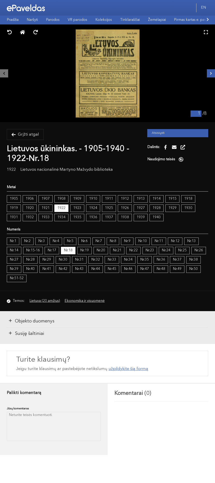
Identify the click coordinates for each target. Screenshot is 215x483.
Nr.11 (159, 241)
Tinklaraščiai (130, 20)
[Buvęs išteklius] (4, 73)
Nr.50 (193, 269)
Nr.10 (142, 241)
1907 (45, 199)
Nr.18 (68, 250)
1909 (77, 199)
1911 (109, 199)
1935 (77, 217)
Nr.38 (193, 260)
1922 (61, 208)
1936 (93, 217)
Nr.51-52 (17, 278)
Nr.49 (177, 269)
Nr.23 (149, 250)
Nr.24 (166, 250)
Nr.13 (191, 241)
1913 (141, 199)
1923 (77, 208)
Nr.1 (13, 241)
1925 (109, 208)
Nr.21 (117, 250)
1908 (61, 199)
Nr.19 (84, 250)
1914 (156, 199)
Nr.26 (198, 250)
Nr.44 (95, 269)
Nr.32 (95, 260)
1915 (172, 199)
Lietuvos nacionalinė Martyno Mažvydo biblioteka (66, 170)
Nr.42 (63, 269)
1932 (30, 217)
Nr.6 (84, 241)
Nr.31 (79, 260)
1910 (93, 199)
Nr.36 (161, 260)
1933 (45, 217)
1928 (156, 208)
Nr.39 (14, 269)
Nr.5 (70, 241)
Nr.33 (112, 260)
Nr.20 (101, 250)
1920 (30, 208)
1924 (93, 208)
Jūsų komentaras (18, 408)
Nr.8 (113, 241)
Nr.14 (14, 250)
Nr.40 (30, 269)
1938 (125, 217)
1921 (45, 208)
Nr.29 (46, 260)
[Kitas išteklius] (211, 73)
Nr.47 (144, 269)
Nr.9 (127, 241)
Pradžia (13, 20)
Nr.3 (41, 241)
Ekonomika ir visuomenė (85, 301)
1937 (109, 217)
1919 (14, 208)
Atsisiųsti (158, 133)
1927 (141, 208)
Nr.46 (128, 269)
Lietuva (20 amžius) (44, 301)
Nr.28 (30, 260)
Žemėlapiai (157, 20)
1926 (125, 208)
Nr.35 (144, 260)
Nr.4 (56, 241)
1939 (141, 217)
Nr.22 (133, 250)
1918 (188, 199)
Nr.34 (128, 260)
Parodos (53, 20)
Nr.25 (182, 250)
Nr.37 (177, 260)
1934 (61, 217)
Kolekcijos (103, 20)
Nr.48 (161, 269)
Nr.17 (52, 250)
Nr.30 (63, 260)
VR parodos (77, 20)
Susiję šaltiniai (26, 333)
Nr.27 (14, 260)
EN (203, 8)
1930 (188, 208)
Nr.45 (112, 269)
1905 (14, 199)
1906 (30, 199)
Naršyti (32, 20)
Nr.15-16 (33, 250)
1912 (125, 199)
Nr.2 (27, 241)
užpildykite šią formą (128, 369)
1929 (172, 208)
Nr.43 (79, 269)
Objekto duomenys (31, 321)
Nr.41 (46, 269)
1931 (14, 217)
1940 (156, 217)
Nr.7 (98, 241)
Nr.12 (175, 241)
